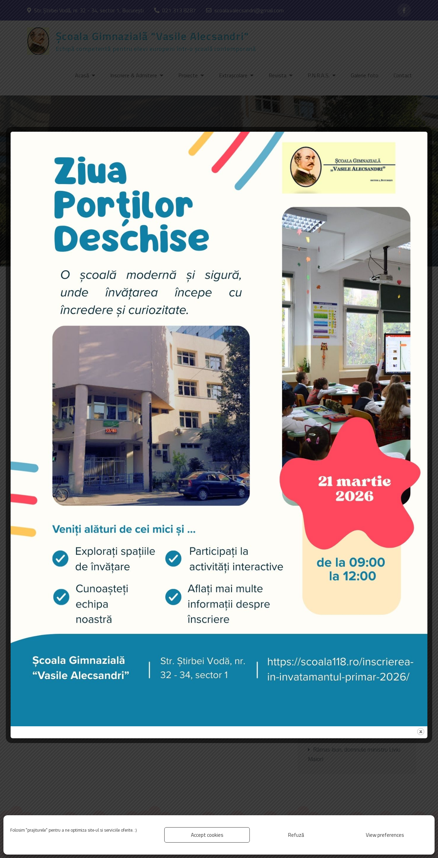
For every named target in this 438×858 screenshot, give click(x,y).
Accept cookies (207, 835)
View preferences (385, 835)
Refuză (296, 835)
